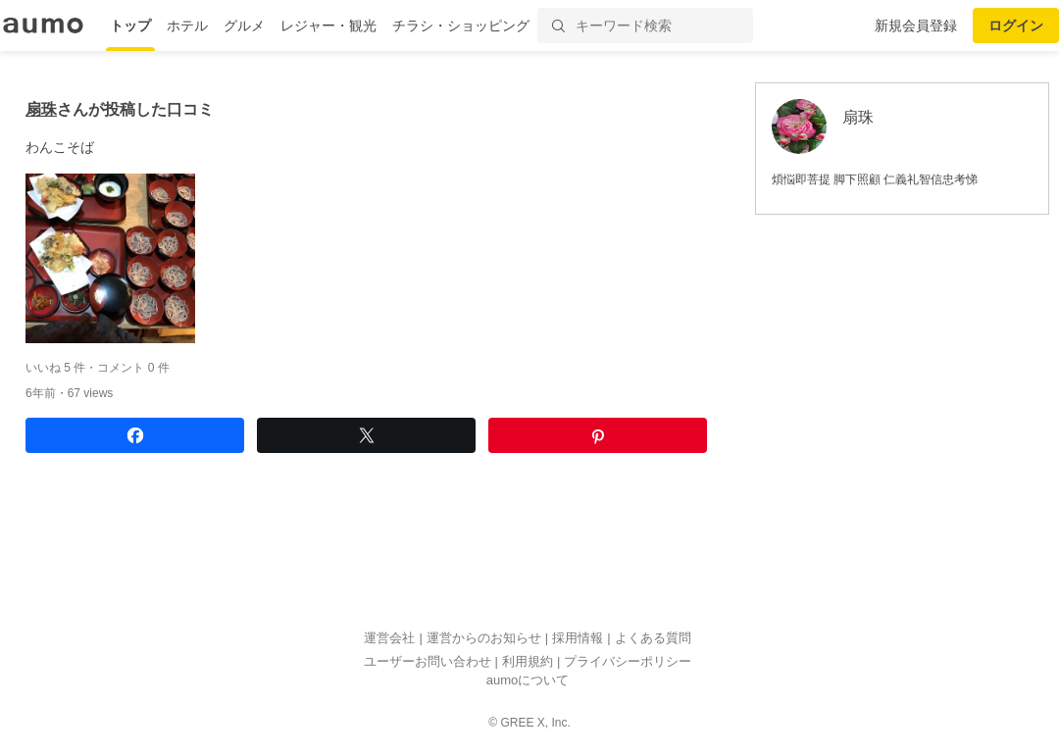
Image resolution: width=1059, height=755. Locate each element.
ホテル (187, 25)
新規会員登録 (916, 25)
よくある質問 (653, 638)
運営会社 (389, 638)
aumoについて (528, 681)
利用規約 (527, 661)
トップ (130, 25)
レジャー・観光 (328, 25)
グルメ (244, 25)
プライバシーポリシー (627, 661)
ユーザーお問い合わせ (427, 661)
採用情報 (577, 638)
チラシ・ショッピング (461, 25)
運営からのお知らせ (484, 638)
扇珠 (41, 109)
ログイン (1015, 25)
